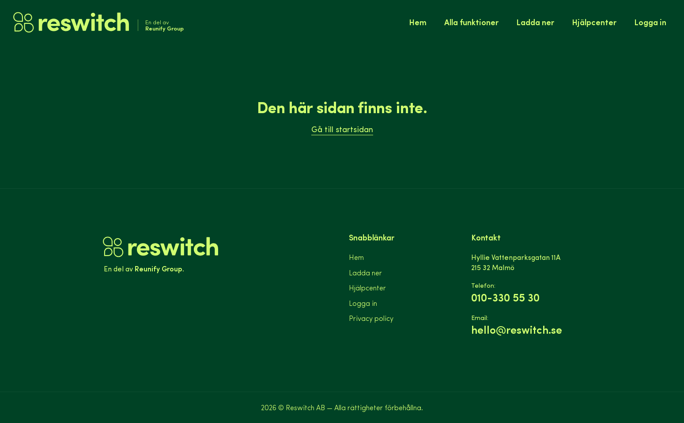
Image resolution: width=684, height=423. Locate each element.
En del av (164, 25)
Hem (418, 21)
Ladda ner (535, 21)
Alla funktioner (471, 21)
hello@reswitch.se (516, 329)
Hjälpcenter (594, 21)
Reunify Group (158, 268)
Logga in (650, 21)
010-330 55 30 (505, 297)
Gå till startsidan (342, 128)
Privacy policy (371, 318)
